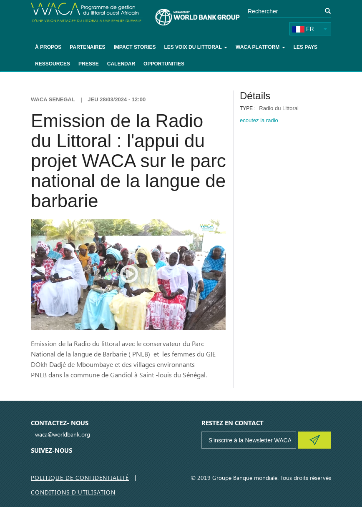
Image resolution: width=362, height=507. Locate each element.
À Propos (48, 47)
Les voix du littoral (195, 47)
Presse (88, 64)
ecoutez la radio (259, 120)
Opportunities (163, 64)
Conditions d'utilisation (73, 492)
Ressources (52, 64)
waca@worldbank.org (62, 434)
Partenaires (87, 47)
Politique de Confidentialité (80, 478)
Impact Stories (134, 47)
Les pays (305, 47)
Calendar (121, 64)
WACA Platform (260, 47)
